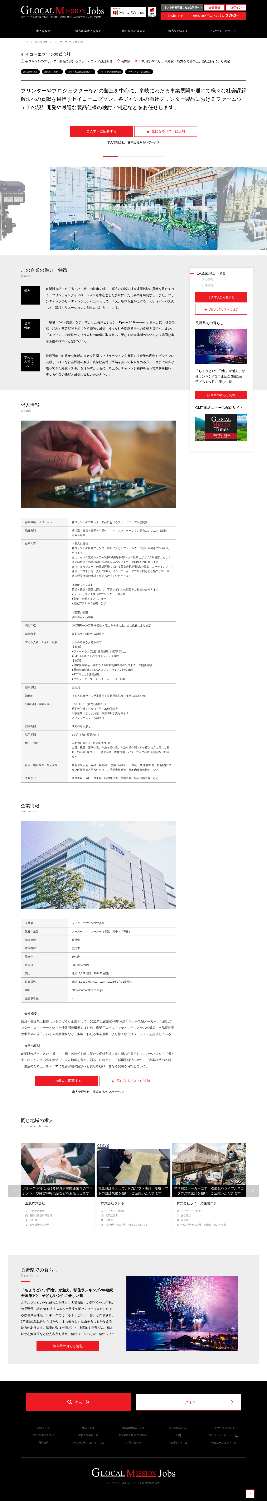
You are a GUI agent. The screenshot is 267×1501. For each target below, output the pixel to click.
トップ (24, 42)
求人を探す (43, 31)
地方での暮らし (178, 31)
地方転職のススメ (133, 31)
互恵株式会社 (35, 1203)
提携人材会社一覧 (88, 1435)
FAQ (178, 1435)
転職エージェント (224, 1442)
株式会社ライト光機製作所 (197, 1203)
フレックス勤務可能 (110, 71)
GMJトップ (43, 1427)
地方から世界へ (52, 71)
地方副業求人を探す (88, 31)
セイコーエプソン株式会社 (69, 42)
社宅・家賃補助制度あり (80, 71)
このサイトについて (223, 31)
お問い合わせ (133, 1442)
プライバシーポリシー (223, 1435)
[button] (110, 156)
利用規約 (43, 1442)
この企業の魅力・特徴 (210, 273)
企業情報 (207, 285)
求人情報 (207, 279)
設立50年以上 (30, 71)
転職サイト (178, 1442)
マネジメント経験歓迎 (139, 71)
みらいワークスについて (88, 1442)
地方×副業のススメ (43, 1435)
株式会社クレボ (112, 1203)
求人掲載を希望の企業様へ (133, 1435)
